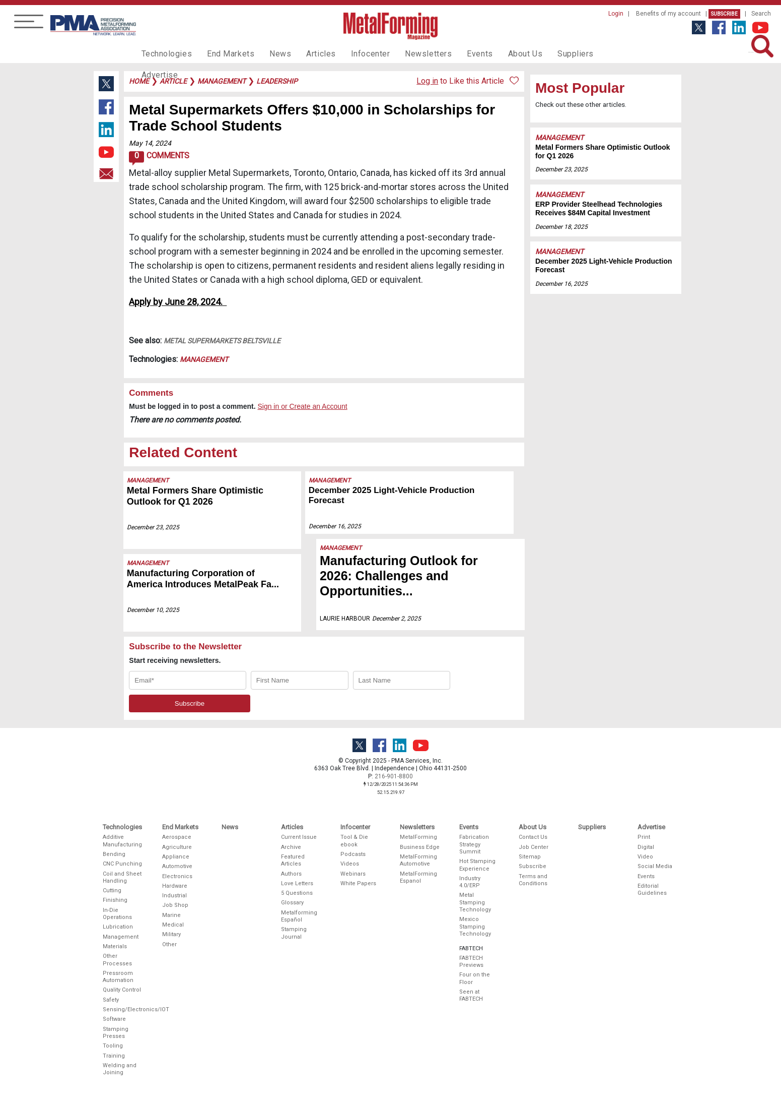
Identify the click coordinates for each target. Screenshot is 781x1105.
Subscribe (724, 14)
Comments (159, 158)
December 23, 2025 (153, 527)
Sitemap (530, 856)
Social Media (654, 866)
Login (615, 13)
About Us (497, 53)
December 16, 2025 (339, 515)
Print (643, 837)
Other (169, 944)
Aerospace (176, 837)
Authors (291, 874)
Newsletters (407, 53)
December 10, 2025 (153, 609)
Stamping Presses (115, 1032)
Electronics (177, 876)
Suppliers (544, 53)
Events (454, 53)
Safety (111, 1000)
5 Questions (297, 893)
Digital (645, 847)
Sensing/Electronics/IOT (123, 1009)
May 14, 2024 (150, 143)
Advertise (591, 53)
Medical (173, 925)
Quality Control (122, 990)
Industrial (174, 895)
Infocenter (353, 53)
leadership (277, 81)
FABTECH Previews (471, 961)
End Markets (223, 53)
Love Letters (297, 883)
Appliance (175, 856)
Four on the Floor (474, 978)
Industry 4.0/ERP (469, 882)
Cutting (112, 890)
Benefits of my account (668, 13)
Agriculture (177, 847)
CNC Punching (122, 864)
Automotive (177, 866)
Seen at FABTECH (471, 995)
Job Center (533, 847)
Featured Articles (293, 860)
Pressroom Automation (118, 977)
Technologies (164, 53)
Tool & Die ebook (354, 840)
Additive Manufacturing (122, 840)
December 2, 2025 (390, 603)
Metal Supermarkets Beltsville (222, 341)
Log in (427, 81)
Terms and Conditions (533, 880)
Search (761, 13)
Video (645, 856)
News (269, 53)
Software (114, 1019)
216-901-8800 (394, 776)
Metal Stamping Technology (475, 902)
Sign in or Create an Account (302, 406)
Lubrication (118, 927)
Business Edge (420, 847)
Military (171, 934)
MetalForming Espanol (418, 877)
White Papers (358, 883)
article (173, 81)
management (221, 81)
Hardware (174, 886)
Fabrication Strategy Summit (474, 844)
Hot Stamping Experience (477, 865)
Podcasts (353, 854)
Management (204, 359)
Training (114, 1056)
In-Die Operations (117, 913)
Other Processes (117, 959)
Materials (115, 946)
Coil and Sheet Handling (122, 877)
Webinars (353, 874)
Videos (349, 864)
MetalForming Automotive (418, 860)
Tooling (113, 1045)
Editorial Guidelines (652, 889)
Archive (291, 847)
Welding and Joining (119, 1069)
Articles (307, 53)
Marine (171, 915)
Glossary (292, 902)
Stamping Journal (294, 933)
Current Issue (299, 837)
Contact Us (533, 837)
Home (139, 81)
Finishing (115, 900)
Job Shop (175, 905)
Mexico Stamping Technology (475, 926)
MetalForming (418, 837)
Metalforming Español (299, 916)
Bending (114, 854)
